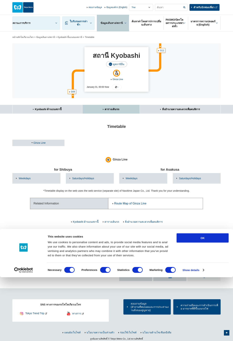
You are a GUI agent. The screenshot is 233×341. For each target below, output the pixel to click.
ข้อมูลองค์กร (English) (116, 7)
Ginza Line (117, 79)
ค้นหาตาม (136, 273)
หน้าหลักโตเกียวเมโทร (22, 37)
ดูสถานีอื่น (118, 64)
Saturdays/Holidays (83, 178)
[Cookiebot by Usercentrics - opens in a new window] (24, 334)
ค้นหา (170, 275)
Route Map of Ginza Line (130, 203)
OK (203, 301)
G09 (73, 91)
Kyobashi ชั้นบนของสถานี (70, 37)
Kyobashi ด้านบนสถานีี (48, 109)
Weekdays (25, 178)
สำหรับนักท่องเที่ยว (203, 7)
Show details (191, 333)
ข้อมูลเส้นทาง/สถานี (45, 37)
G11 (162, 50)
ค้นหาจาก (174, 252)
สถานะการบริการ (21, 23)
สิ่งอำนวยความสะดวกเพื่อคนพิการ (181, 109)
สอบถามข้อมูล (95, 7)
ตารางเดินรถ (112, 109)
